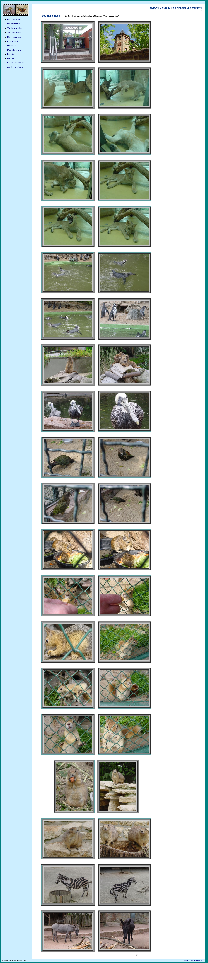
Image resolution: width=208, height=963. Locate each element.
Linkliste (10, 58)
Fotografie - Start (14, 19)
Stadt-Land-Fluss (14, 32)
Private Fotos (12, 41)
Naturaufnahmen (14, 24)
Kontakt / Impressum (15, 63)
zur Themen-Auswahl (15, 67)
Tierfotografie (14, 28)
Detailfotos (11, 46)
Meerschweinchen (14, 50)
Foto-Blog (11, 54)
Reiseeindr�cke (14, 37)
